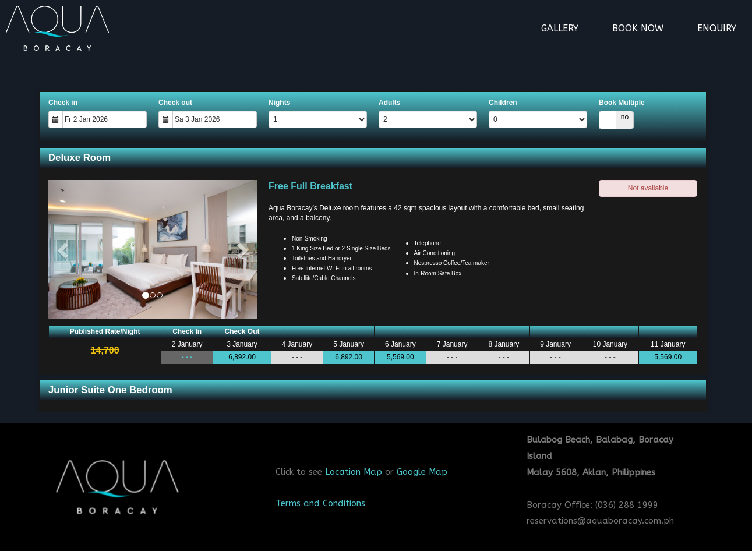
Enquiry (716, 28)
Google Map (422, 472)
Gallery (559, 28)
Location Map (353, 472)
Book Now (637, 28)
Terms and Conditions (320, 503)
